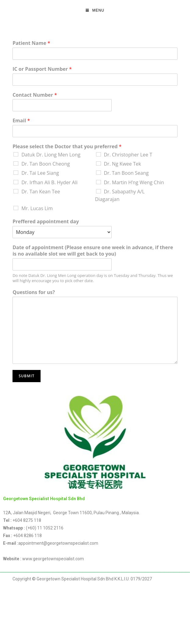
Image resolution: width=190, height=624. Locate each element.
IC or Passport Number (42, 69)
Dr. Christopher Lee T (128, 154)
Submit (26, 375)
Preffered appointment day (46, 221)
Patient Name (31, 43)
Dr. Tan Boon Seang (126, 173)
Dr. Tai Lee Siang (40, 173)
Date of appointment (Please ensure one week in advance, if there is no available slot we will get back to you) (93, 250)
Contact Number (35, 95)
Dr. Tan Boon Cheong (45, 163)
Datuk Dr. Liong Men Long (51, 154)
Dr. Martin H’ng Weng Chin (134, 182)
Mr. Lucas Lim (37, 208)
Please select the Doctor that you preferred (67, 146)
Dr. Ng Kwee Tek (122, 163)
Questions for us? (34, 292)
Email (21, 120)
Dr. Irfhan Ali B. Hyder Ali (49, 182)
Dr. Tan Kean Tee (40, 191)
